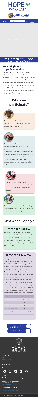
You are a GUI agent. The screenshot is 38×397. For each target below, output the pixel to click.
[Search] (18, 21)
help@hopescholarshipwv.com (10, 384)
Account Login (6, 364)
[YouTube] (26, 371)
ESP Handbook (6, 361)
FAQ (3, 358)
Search (26, 21)
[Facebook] (4, 371)
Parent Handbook (6, 359)
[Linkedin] (21, 371)
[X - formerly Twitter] (15, 371)
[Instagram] (10, 371)
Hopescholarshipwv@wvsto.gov (10, 390)
